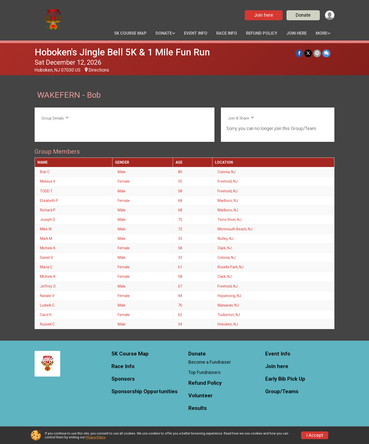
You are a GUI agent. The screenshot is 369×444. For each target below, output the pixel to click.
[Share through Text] (326, 53)
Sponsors (123, 379)
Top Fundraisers (204, 372)
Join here (263, 15)
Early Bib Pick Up (285, 379)
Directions (99, 70)
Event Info (195, 33)
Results (197, 408)
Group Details (55, 118)
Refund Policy (261, 33)
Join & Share (241, 118)
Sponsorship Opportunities (144, 391)
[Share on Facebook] (299, 53)
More (321, 33)
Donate (303, 15)
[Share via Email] (317, 53)
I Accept (314, 435)
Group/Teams (282, 391)
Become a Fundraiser (209, 362)
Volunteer (200, 396)
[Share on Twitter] (308, 53)
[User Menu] (329, 15)
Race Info (226, 33)
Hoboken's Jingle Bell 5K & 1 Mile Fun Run (122, 52)
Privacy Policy (95, 437)
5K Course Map (130, 33)
